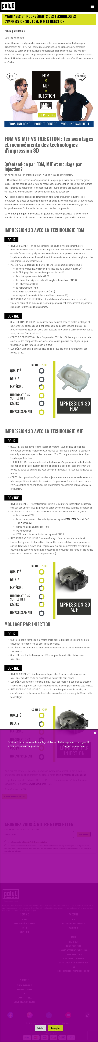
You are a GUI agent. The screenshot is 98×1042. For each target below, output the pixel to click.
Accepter (56, 1028)
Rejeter (40, 1028)
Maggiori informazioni (73, 745)
